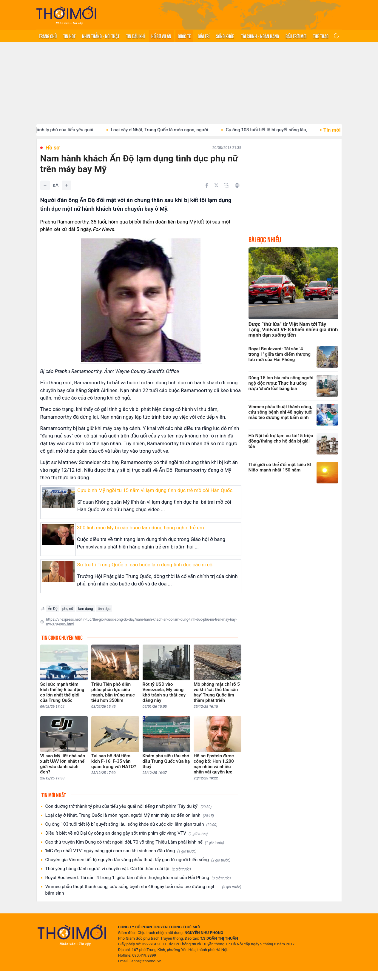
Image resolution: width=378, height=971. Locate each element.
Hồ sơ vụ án (161, 36)
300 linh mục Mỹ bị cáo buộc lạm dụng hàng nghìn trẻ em (140, 528)
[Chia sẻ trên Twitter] (216, 185)
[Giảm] (45, 185)
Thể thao (320, 36)
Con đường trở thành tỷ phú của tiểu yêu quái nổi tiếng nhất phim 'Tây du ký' (128, 806)
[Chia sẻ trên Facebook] (206, 185)
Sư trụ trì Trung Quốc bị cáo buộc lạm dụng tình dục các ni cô (145, 565)
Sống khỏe (225, 36)
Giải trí (203, 36)
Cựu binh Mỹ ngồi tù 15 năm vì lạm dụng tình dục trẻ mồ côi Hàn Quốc (154, 490)
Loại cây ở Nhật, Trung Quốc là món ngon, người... (168, 129)
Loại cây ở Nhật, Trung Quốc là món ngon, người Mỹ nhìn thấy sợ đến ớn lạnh (129, 815)
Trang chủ (48, 36)
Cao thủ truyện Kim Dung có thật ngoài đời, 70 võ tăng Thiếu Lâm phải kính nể (134, 842)
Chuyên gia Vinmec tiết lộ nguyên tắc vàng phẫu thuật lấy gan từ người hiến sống (138, 860)
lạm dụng (85, 609)
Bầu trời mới (296, 36)
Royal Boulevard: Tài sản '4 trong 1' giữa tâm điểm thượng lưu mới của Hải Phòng (138, 878)
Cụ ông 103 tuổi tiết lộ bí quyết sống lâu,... (275, 129)
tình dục (104, 609)
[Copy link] (226, 185)
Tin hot (69, 36)
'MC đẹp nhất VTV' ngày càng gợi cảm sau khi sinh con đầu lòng (121, 851)
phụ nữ (67, 609)
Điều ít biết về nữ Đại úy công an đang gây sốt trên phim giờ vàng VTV (126, 833)
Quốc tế (184, 36)
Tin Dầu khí (135, 36)
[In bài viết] (237, 185)
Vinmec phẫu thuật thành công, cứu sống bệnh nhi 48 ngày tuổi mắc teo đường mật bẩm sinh (143, 890)
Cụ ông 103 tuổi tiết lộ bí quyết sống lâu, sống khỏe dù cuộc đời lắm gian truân (131, 824)
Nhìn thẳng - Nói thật (100, 36)
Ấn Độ (53, 609)
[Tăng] (66, 185)
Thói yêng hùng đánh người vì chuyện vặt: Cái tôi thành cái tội (118, 869)
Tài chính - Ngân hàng (260, 36)
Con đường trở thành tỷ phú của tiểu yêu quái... (57, 129)
